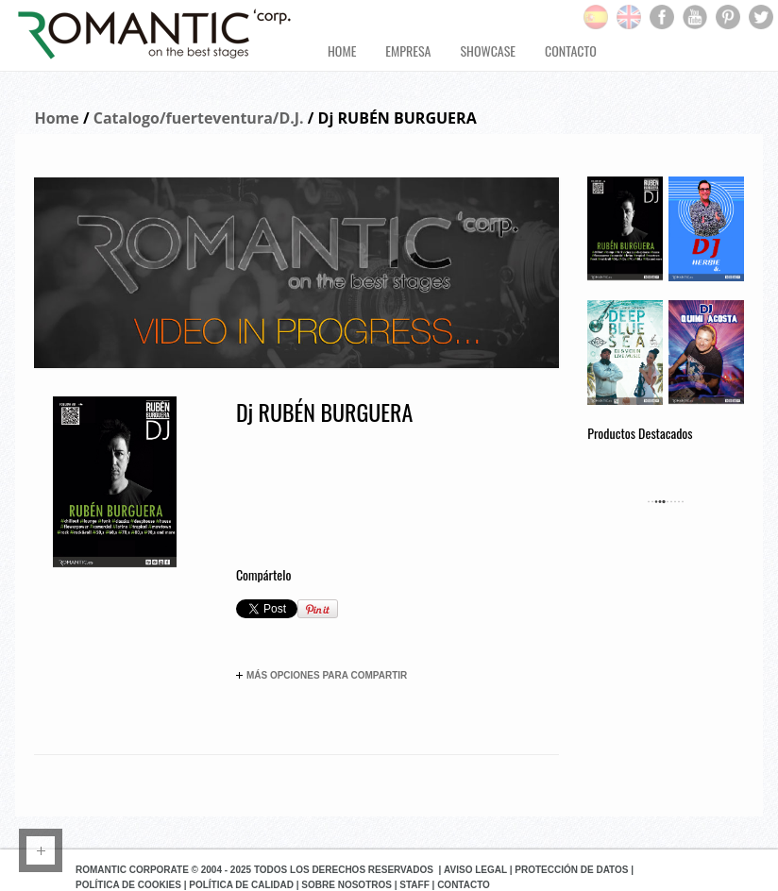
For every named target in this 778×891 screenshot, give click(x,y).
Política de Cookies (128, 885)
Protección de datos (571, 870)
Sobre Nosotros (346, 885)
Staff (414, 885)
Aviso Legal (475, 870)
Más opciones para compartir (321, 675)
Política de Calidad (241, 885)
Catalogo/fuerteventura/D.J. (198, 118)
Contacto (463, 885)
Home (56, 118)
